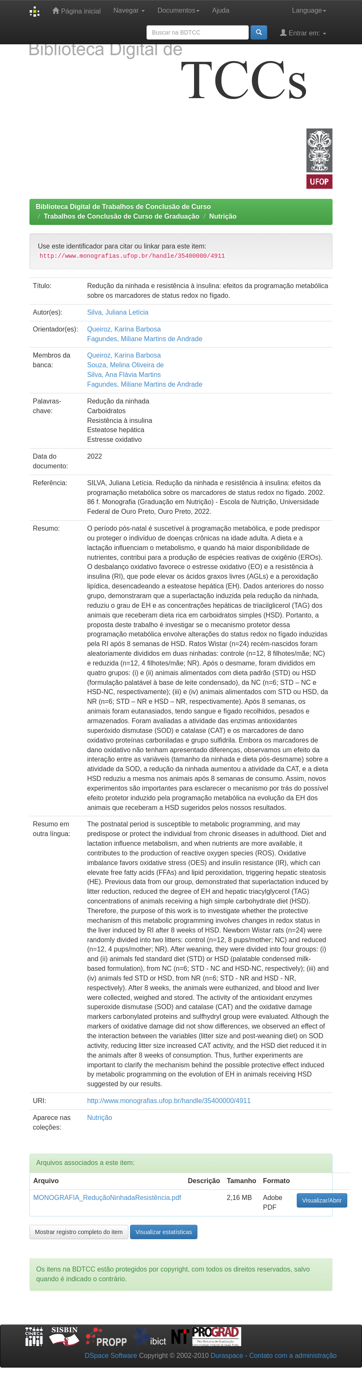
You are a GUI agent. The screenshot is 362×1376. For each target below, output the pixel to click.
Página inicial (76, 11)
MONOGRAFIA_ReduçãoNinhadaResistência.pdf (107, 1197)
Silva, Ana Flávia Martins (124, 374)
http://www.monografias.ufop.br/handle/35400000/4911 (169, 1100)
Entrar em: (303, 33)
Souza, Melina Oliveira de (125, 365)
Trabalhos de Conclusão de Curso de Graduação (122, 216)
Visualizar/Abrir (322, 1200)
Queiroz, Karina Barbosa (124, 329)
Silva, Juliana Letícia (118, 312)
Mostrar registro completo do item (79, 1232)
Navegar (129, 10)
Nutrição (223, 216)
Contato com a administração (293, 1355)
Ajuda (220, 10)
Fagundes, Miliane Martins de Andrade (144, 338)
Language (309, 10)
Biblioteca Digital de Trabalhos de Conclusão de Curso (123, 206)
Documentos (178, 10)
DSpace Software (111, 1355)
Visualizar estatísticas (164, 1232)
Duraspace (226, 1355)
